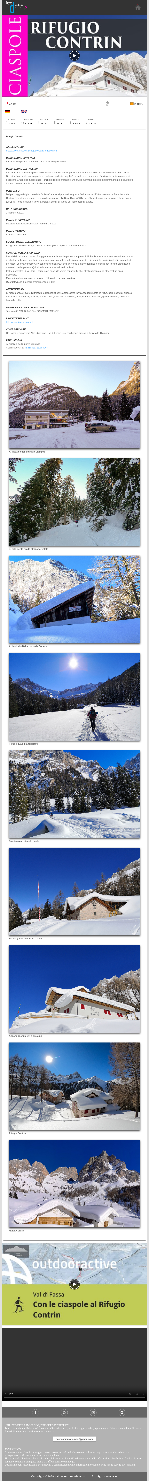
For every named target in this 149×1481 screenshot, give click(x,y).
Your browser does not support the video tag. (74, 1364)
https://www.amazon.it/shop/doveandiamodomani (31, 150)
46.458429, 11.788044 (36, 347)
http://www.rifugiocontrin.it (19, 322)
